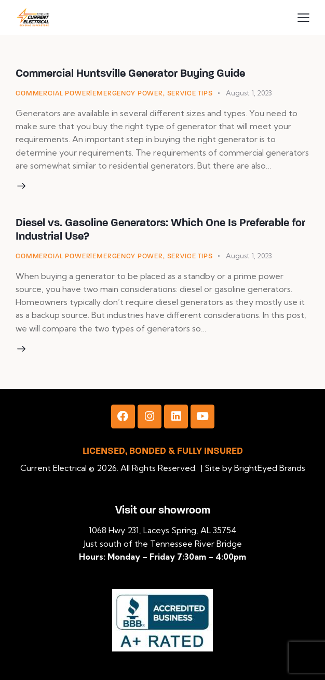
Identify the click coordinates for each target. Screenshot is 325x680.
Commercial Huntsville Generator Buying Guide (130, 73)
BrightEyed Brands (269, 468)
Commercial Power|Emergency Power (89, 93)
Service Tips (190, 93)
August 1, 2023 (249, 93)
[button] (303, 17)
